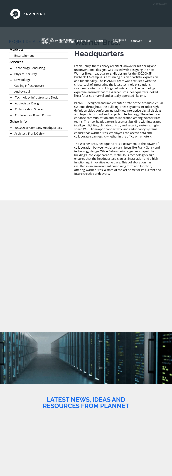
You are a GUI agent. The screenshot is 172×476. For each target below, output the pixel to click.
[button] (158, 41)
